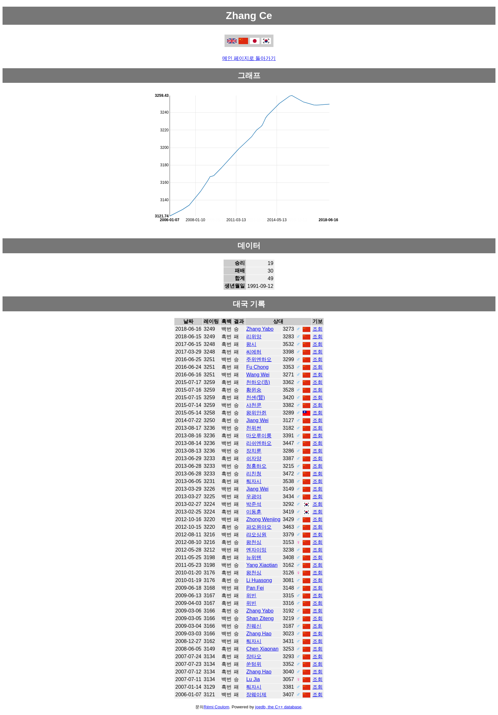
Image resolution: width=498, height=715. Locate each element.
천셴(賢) (255, 397)
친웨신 (253, 626)
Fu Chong (257, 367)
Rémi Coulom (216, 707)
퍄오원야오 (259, 527)
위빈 (251, 595)
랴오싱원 (256, 534)
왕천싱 (253, 542)
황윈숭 (253, 390)
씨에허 (253, 351)
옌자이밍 (256, 550)
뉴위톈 (253, 557)
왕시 (251, 344)
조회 (318, 329)
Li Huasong (259, 580)
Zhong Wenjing (263, 519)
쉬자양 (253, 458)
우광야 (253, 496)
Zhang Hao (258, 633)
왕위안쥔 (256, 412)
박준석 (253, 504)
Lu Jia (253, 679)
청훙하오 (256, 466)
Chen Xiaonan (262, 649)
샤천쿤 (253, 405)
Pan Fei (255, 588)
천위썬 (253, 428)
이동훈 (253, 511)
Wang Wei (257, 374)
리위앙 (253, 336)
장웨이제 (256, 694)
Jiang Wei (257, 420)
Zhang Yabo (259, 329)
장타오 (253, 656)
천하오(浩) (258, 382)
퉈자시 (253, 481)
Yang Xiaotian (261, 565)
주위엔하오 (259, 359)
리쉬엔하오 (259, 443)
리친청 (253, 473)
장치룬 (253, 450)
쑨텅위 (253, 664)
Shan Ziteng (259, 618)
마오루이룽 (259, 435)
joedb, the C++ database (278, 707)
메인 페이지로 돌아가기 (249, 58)
